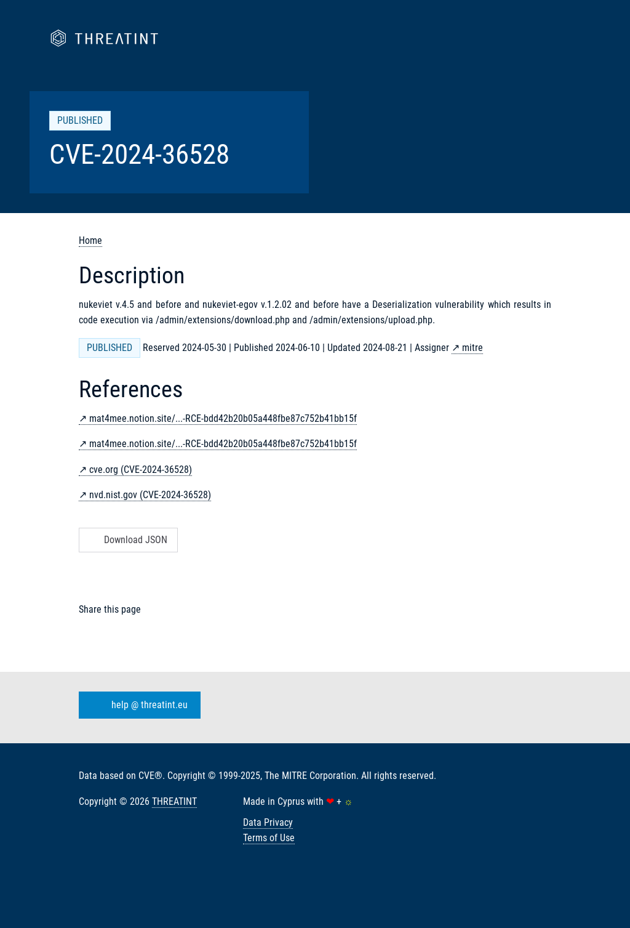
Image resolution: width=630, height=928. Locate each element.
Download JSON (127, 540)
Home (90, 240)
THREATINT (174, 801)
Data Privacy (268, 822)
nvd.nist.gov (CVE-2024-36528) (150, 495)
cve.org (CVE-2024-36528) (140, 469)
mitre (472, 347)
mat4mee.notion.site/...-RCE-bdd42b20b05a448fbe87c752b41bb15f (223, 418)
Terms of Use (269, 838)
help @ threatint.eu (137, 705)
